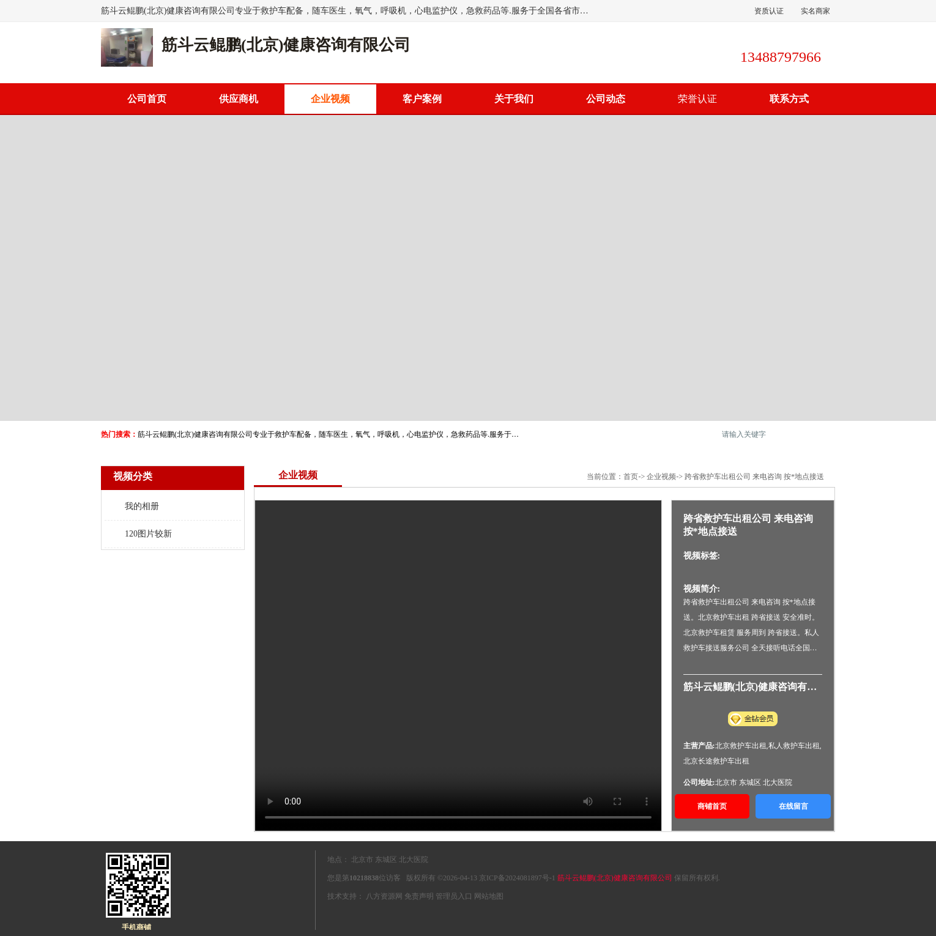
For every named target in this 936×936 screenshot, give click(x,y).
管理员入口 (454, 896)
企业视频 (661, 476)
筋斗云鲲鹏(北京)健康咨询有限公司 (614, 878)
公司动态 (605, 99)
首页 (630, 476)
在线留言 (793, 806)
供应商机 (238, 99)
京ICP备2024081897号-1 (517, 878)
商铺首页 (712, 806)
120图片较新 (148, 533)
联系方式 (789, 99)
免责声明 (419, 896)
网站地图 (488, 896)
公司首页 (146, 99)
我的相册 (142, 506)
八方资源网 (384, 896)
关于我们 (513, 99)
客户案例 (422, 99)
